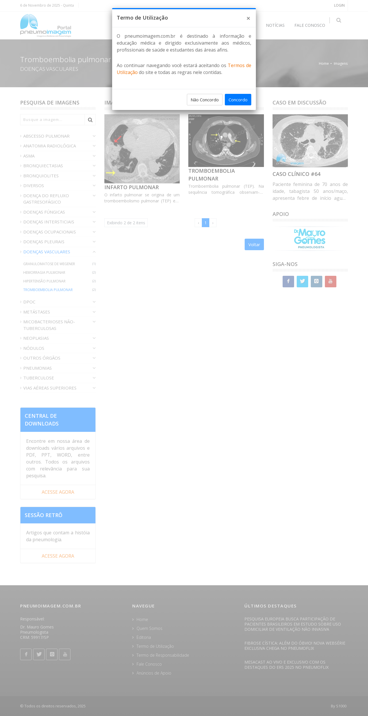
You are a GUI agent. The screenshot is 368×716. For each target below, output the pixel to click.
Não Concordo (205, 99)
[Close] (248, 18)
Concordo (238, 99)
